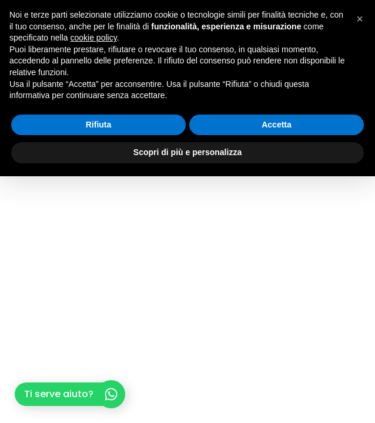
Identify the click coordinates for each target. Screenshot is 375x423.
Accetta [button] (277, 124)
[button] (359, 18)
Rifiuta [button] (99, 124)
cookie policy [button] (94, 37)
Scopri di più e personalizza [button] (187, 152)
